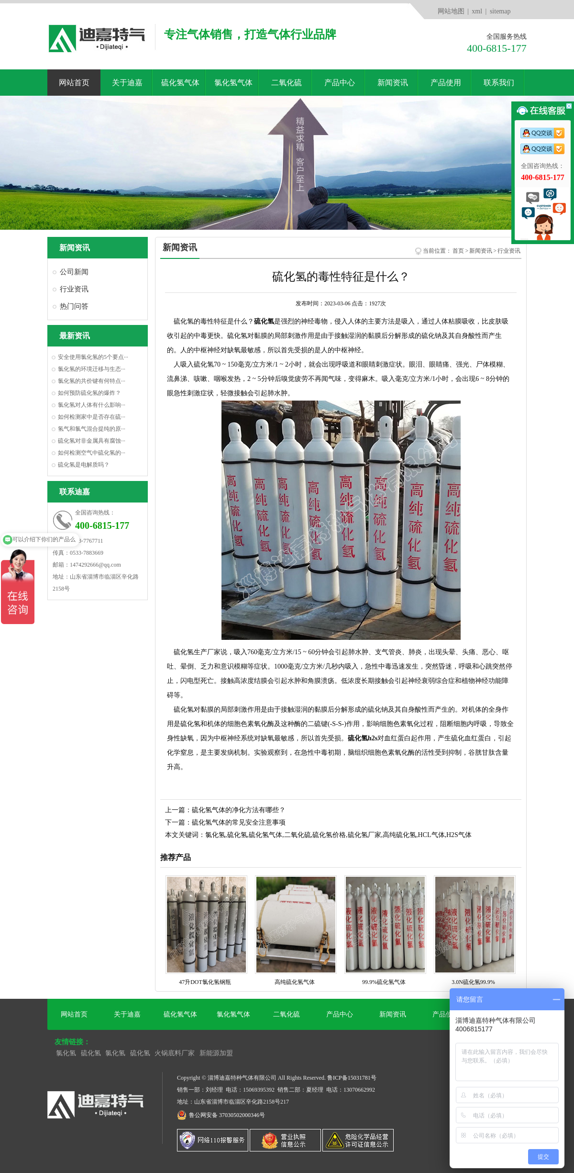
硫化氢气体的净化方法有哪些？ (239, 810)
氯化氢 (66, 1053)
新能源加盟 (216, 1053)
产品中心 (339, 82)
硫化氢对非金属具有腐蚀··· (91, 440)
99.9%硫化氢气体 (385, 978)
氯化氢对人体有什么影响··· (91, 405)
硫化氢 (91, 1053)
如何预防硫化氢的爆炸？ (89, 393)
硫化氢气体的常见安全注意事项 (239, 822)
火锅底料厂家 (175, 1053)
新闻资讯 (392, 82)
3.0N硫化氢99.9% (475, 978)
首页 (458, 250)
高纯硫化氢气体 (296, 978)
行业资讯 (74, 289)
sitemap (500, 11)
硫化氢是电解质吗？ (84, 464)
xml (477, 11)
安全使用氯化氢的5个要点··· (93, 357)
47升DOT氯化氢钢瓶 (206, 978)
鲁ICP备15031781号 (351, 1077)
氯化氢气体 (233, 82)
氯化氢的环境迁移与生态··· (91, 369)
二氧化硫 (286, 82)
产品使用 (445, 82)
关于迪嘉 (127, 82)
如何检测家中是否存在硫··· (91, 416)
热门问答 (74, 306)
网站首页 (74, 82)
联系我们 (499, 82)
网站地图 (451, 11)
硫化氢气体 (180, 82)
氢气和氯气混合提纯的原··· (91, 428)
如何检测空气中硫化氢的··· (91, 452)
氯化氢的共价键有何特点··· (91, 381)
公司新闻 (74, 272)
